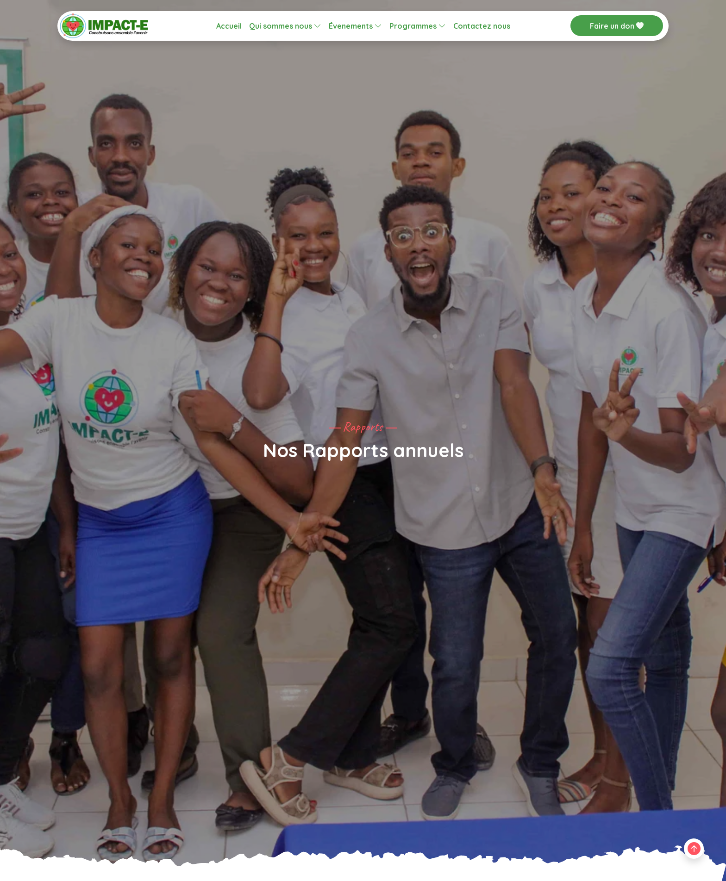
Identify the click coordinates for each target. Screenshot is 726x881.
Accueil (229, 26)
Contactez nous (481, 26)
